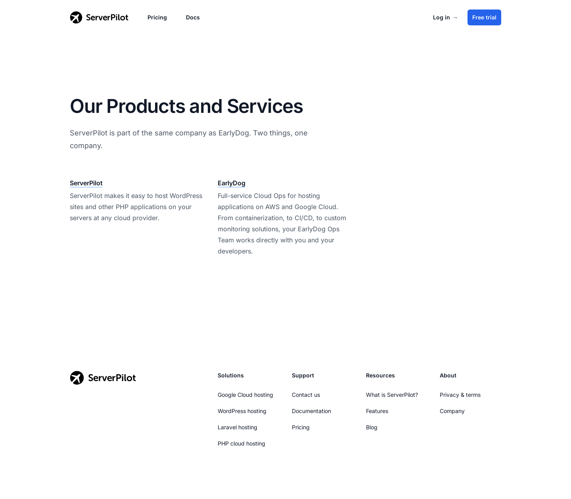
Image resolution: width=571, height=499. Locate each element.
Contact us (306, 394)
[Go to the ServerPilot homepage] (103, 378)
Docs (193, 17)
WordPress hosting (242, 411)
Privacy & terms (460, 394)
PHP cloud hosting (241, 443)
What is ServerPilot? (392, 394)
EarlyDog (231, 183)
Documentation (311, 411)
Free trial (484, 17)
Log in (445, 17)
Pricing (157, 17)
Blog (371, 427)
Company (452, 411)
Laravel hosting (237, 427)
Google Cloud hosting (245, 394)
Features (377, 411)
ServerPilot (86, 183)
